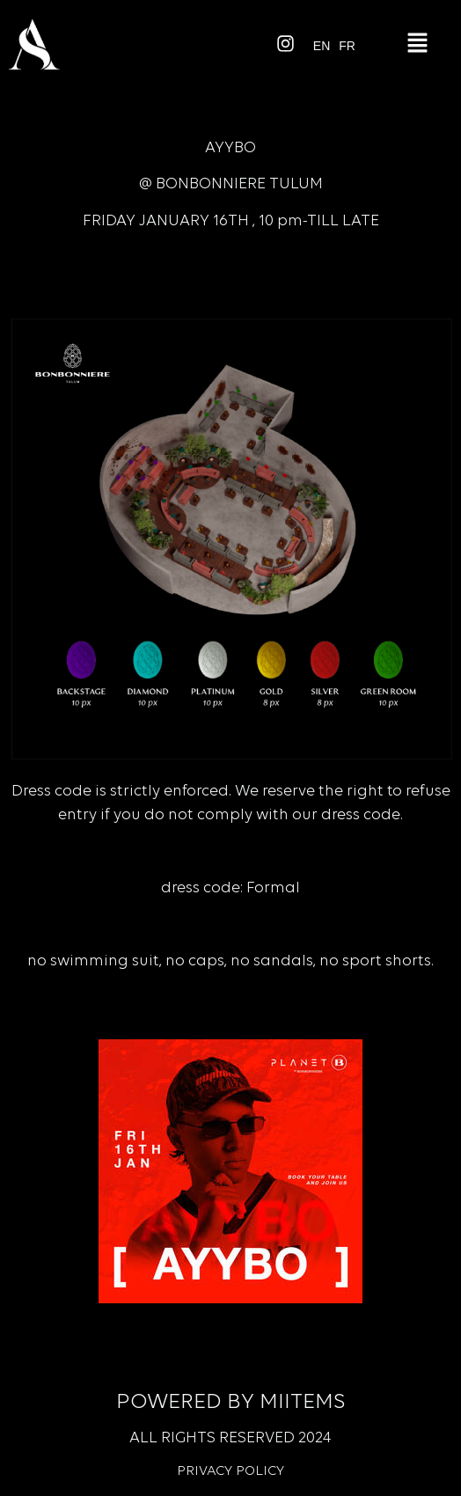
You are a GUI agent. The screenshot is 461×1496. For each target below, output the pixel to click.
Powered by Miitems (230, 1402)
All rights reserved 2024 (230, 1438)
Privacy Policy (230, 1471)
